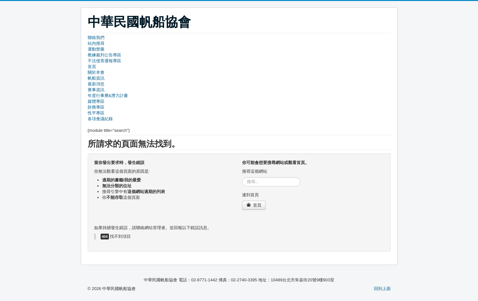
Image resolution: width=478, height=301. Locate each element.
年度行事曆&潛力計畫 (108, 95)
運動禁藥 (96, 49)
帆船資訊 (96, 78)
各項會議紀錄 (100, 118)
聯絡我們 (96, 37)
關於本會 (96, 72)
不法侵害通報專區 (104, 60)
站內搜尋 (96, 43)
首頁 (92, 66)
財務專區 (96, 107)
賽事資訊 (96, 89)
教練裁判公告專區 (104, 55)
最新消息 (96, 84)
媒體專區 (96, 101)
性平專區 (96, 113)
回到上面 (382, 288)
